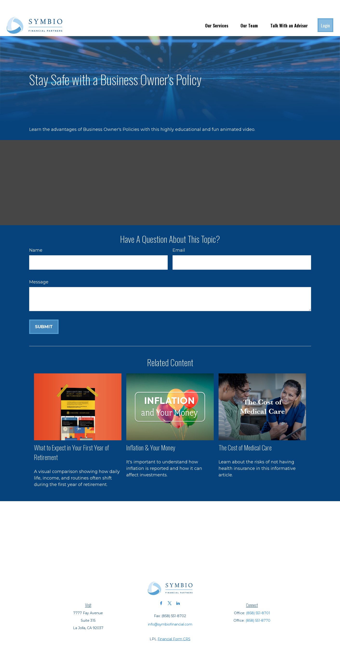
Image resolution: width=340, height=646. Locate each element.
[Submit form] (44, 312)
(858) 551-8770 (258, 606)
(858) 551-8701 (258, 598)
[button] (216, 11)
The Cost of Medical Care (245, 433)
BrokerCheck (223, 633)
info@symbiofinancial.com (170, 610)
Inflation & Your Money (150, 433)
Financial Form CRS (174, 624)
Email (179, 235)
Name (35, 235)
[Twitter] (169, 589)
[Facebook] (161, 589)
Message (38, 267)
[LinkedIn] (178, 589)
